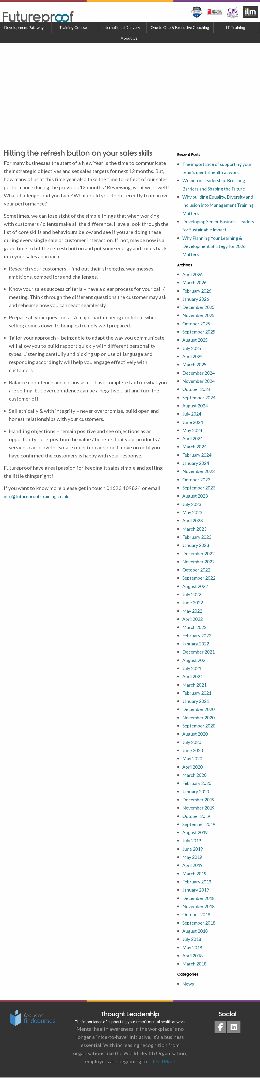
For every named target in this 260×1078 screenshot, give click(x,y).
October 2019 (198, 818)
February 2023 (199, 541)
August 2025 (197, 346)
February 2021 (199, 696)
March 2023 (196, 533)
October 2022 (198, 574)
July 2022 (193, 598)
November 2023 (201, 476)
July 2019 (193, 842)
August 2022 (197, 590)
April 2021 (194, 679)
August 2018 (197, 931)
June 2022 (194, 606)
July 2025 (193, 354)
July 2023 (193, 509)
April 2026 (194, 281)
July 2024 (193, 419)
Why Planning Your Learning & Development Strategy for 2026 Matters (218, 253)
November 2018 (201, 907)
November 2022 (201, 566)
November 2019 (201, 809)
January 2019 (197, 891)
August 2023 (197, 501)
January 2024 (197, 468)
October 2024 (198, 395)
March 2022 (196, 631)
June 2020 (194, 753)
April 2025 (194, 362)
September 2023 (201, 492)
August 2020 (197, 736)
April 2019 (194, 866)
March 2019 (196, 874)
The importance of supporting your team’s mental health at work (216, 172)
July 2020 (193, 744)
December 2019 (200, 801)
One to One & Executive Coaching (180, 27)
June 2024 (194, 427)
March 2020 (196, 777)
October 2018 (198, 915)
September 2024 (201, 403)
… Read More (161, 1062)
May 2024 (193, 436)
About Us (129, 38)
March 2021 (196, 688)
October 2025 (198, 330)
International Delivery (121, 27)
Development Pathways (24, 27)
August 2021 (197, 663)
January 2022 (197, 647)
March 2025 (196, 371)
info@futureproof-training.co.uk (41, 496)
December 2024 (200, 379)
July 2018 (193, 940)
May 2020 (193, 761)
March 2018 (196, 964)
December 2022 (200, 557)
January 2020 (197, 793)
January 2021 (197, 704)
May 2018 (193, 948)
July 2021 (193, 671)
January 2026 (197, 306)
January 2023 (197, 549)
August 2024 (197, 411)
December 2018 (200, 899)
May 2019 (193, 858)
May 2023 (193, 517)
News (188, 984)
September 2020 (201, 728)
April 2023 (194, 525)
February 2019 (199, 883)
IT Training (235, 27)
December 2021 (200, 655)
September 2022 (201, 582)
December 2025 (200, 314)
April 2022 (194, 623)
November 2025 (201, 322)
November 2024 (201, 387)
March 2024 (196, 452)
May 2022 (193, 614)
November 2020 (201, 720)
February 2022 (199, 639)
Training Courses (74, 27)
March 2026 (196, 289)
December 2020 (200, 712)
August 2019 (197, 834)
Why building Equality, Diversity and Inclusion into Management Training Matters (219, 212)
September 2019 (201, 826)
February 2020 (199, 785)
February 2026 (199, 297)
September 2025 (201, 338)
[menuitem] (26, 27)
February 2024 (199, 460)
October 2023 (198, 484)
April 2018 (194, 956)
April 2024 (194, 444)
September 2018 (201, 923)
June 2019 (194, 850)
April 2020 (194, 769)
